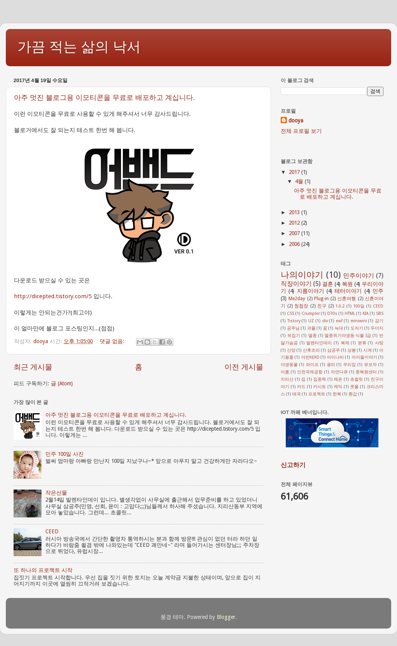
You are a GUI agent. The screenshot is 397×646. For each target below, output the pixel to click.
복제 (345, 342)
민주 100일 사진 (64, 454)
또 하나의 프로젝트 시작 (43, 570)
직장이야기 (296, 283)
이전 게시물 (243, 367)
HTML (350, 313)
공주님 (293, 328)
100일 (358, 306)
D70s (332, 313)
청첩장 (301, 306)
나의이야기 (302, 275)
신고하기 (293, 465)
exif (339, 320)
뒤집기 (293, 335)
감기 (379, 320)
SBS (379, 313)
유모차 (370, 364)
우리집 (349, 364)
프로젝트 (316, 394)
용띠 (331, 364)
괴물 (311, 328)
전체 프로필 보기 (301, 131)
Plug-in (321, 298)
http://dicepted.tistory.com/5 (53, 296)
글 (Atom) (62, 383)
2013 (295, 212)
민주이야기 (358, 275)
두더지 (377, 328)
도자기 (356, 328)
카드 (301, 386)
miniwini (358, 320)
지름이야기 (310, 291)
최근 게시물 (33, 367)
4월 (300, 181)
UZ (311, 320)
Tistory (293, 320)
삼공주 (333, 350)
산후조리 (311, 350)
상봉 (351, 350)
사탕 (379, 342)
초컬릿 (356, 379)
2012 (295, 223)
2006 (295, 244)
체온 (338, 379)
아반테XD (310, 357)
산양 (291, 350)
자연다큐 (339, 372)
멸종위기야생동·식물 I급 (348, 335)
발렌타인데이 (319, 342)
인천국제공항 (310, 372)
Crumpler (311, 313)
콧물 (354, 386)
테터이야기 (348, 291)
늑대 (339, 328)
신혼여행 (346, 298)
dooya (295, 120)
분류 (362, 342)
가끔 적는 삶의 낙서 (79, 47)
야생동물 (289, 364)
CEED (52, 531)
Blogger (226, 617)
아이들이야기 (364, 357)
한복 (337, 394)
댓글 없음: (113, 341)
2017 (295, 172)
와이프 (312, 364)
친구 (321, 306)
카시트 (319, 386)
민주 (378, 291)
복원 (347, 284)
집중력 (319, 379)
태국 (296, 394)
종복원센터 (366, 372)
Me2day (296, 298)
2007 (295, 233)
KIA (365, 313)
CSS (290, 313)
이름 (285, 372)
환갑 (353, 394)
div (325, 320)
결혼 (327, 284)
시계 (367, 350)
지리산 (287, 379)
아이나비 (335, 357)
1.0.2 (340, 306)
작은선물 (56, 493)
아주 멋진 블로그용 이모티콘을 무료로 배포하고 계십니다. (104, 97)
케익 (338, 386)
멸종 (312, 335)
